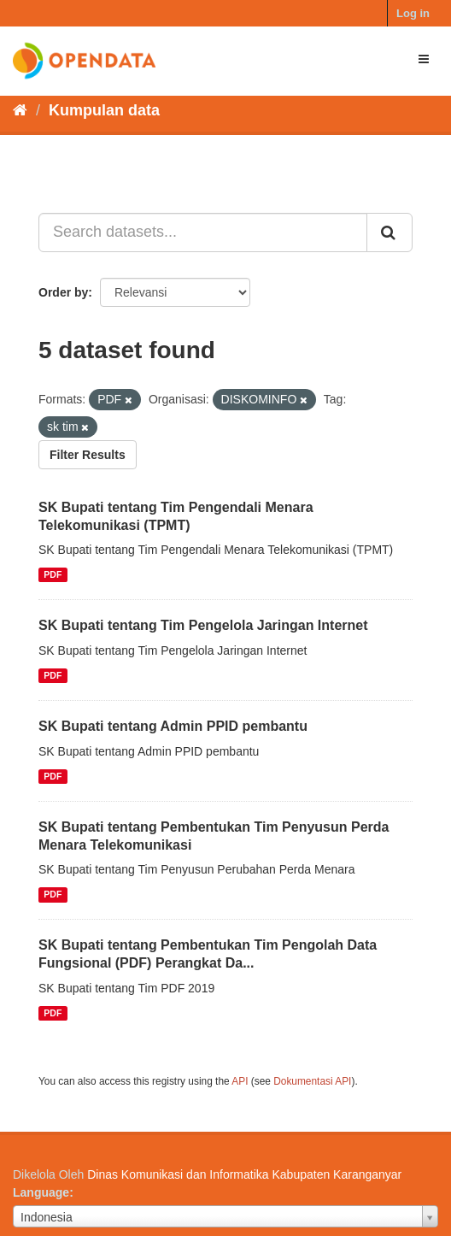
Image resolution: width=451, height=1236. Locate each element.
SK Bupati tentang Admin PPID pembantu (173, 726)
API (239, 1081)
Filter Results (88, 455)
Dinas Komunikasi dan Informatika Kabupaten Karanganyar (244, 1174)
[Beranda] (20, 110)
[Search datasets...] (202, 232)
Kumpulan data (104, 110)
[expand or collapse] (423, 59)
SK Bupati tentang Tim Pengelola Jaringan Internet (203, 625)
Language (41, 1192)
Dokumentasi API (312, 1081)
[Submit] (389, 232)
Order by (63, 292)
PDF (53, 574)
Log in (413, 13)
